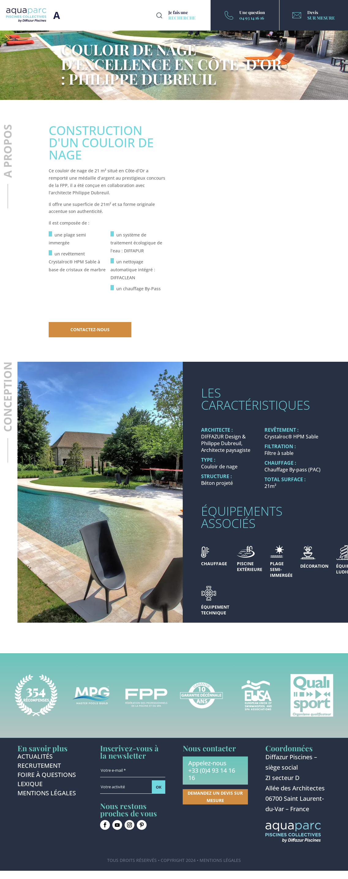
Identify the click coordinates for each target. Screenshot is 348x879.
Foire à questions (46, 776)
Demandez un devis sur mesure (215, 796)
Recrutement (39, 767)
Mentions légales (46, 794)
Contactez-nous (90, 329)
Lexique (30, 785)
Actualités (35, 757)
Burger (56, 15)
